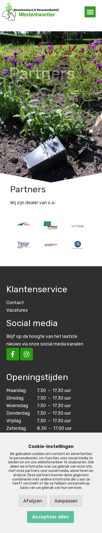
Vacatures (17, 310)
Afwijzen (32, 501)
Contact (15, 302)
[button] (90, 11)
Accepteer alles (50, 517)
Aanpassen (65, 501)
